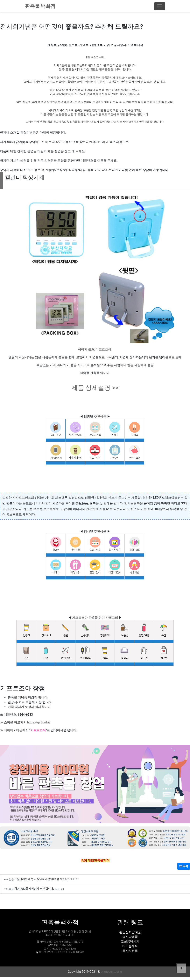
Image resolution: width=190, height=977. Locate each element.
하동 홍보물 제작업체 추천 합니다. (34, 888)
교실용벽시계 (130, 941)
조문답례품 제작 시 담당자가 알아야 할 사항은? (42, 879)
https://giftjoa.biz (39, 722)
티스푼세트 (130, 946)
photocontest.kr (111, 971)
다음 (19, 730)
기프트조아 (103, 349)
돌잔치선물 (130, 951)
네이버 (8, 730)
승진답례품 (130, 937)
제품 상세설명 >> (95, 387)
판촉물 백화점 (40, 6)
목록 (183, 866)
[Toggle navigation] (159, 6)
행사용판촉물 (133, 503)
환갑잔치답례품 (130, 932)
